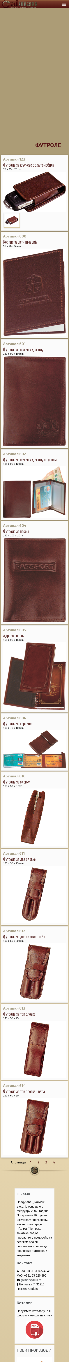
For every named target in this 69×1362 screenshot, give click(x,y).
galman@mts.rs (30, 1280)
